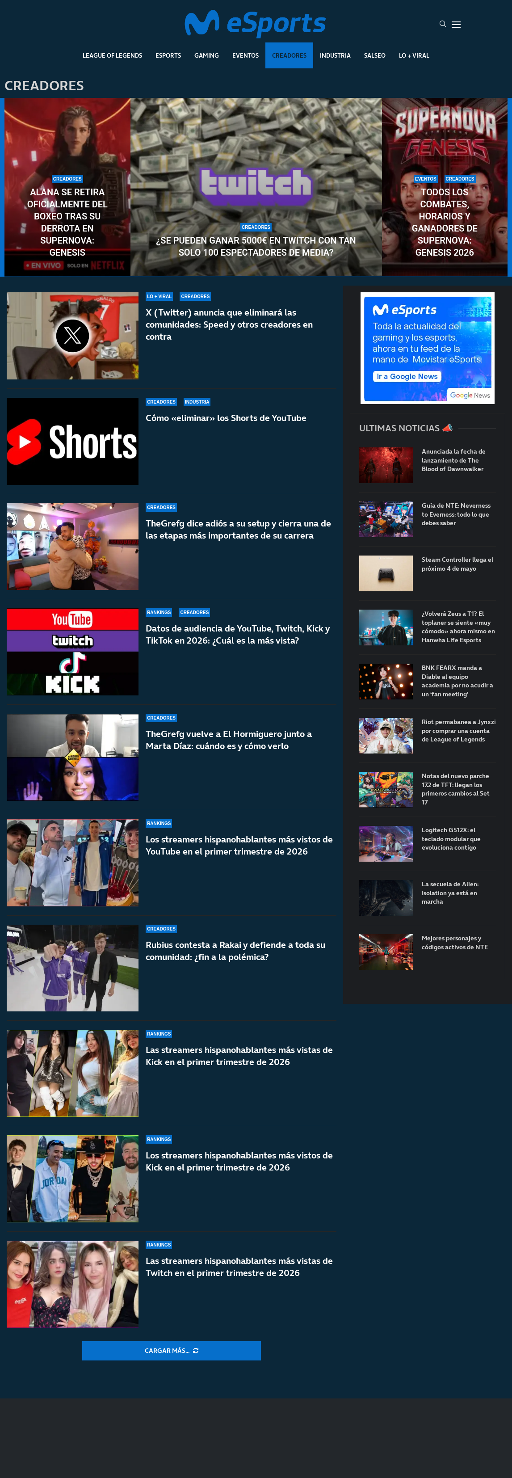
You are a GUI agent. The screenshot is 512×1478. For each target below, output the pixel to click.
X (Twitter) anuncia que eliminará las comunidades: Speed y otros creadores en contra (229, 324)
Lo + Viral (414, 55)
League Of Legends (112, 55)
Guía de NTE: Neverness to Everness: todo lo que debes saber (456, 514)
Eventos (245, 55)
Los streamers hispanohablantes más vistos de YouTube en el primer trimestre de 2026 (239, 845)
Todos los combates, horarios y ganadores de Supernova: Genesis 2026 (445, 222)
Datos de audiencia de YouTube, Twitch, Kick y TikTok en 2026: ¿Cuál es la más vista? (238, 634)
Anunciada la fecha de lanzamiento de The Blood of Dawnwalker (454, 460)
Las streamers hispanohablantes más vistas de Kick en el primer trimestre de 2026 (239, 1056)
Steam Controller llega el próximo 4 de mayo (457, 564)
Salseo (375, 55)
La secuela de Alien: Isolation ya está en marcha (450, 893)
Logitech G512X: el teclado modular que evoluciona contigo (451, 839)
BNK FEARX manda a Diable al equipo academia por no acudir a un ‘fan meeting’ (457, 681)
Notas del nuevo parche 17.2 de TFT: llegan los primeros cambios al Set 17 (456, 789)
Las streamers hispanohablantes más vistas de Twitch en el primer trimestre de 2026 (239, 1267)
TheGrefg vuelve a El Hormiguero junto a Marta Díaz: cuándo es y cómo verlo (229, 740)
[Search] (442, 25)
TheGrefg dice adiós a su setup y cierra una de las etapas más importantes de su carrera (238, 529)
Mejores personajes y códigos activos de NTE (455, 943)
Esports (168, 55)
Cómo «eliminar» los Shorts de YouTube (226, 418)
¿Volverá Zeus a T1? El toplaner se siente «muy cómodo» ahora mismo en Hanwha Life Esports (458, 627)
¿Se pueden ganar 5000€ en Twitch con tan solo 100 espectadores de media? (256, 246)
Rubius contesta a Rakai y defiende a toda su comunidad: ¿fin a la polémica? (235, 951)
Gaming (206, 55)
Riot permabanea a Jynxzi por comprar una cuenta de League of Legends (459, 731)
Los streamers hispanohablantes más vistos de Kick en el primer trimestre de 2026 (239, 1161)
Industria (335, 55)
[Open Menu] (456, 24)
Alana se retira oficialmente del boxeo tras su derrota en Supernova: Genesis (67, 222)
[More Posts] (171, 1351)
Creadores (289, 55)
